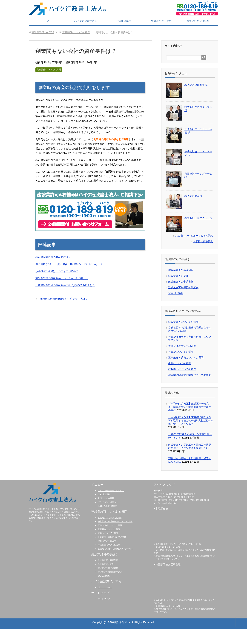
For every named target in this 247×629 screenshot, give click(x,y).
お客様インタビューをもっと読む (194, 235)
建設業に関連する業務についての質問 (189, 375)
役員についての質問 (179, 363)
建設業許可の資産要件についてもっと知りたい (61, 278)
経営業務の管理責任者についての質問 (115, 521)
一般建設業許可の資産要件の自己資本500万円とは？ (65, 285)
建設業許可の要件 (178, 275)
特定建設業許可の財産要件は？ (53, 257)
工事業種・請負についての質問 (186, 357)
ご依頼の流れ (123, 21)
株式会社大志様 (193, 196)
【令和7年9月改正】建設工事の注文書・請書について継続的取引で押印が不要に (189, 407)
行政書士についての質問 (182, 369)
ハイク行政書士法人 (85, 21)
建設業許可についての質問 (183, 321)
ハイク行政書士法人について (111, 490)
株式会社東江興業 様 (196, 85)
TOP (48, 20)
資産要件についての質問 (49, 69)
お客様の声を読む (203, 241)
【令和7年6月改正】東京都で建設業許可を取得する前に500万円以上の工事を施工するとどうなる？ (190, 420)
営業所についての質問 (180, 351)
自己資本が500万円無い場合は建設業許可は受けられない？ (69, 264)
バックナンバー (105, 587)
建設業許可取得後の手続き (183, 287)
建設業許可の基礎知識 (180, 270)
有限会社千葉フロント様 (198, 218)
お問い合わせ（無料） (199, 21)
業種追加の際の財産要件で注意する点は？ (64, 298)
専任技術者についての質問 (110, 525)
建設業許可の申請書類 (180, 281)
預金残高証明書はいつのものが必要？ (56, 271)
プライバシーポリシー (108, 502)
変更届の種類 (175, 293)
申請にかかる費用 (161, 21)
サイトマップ (104, 599)
